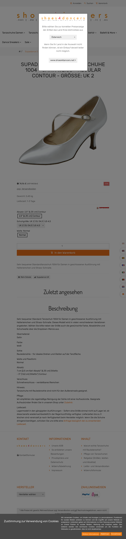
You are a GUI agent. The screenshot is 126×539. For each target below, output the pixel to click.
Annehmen (116, 534)
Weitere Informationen (90, 534)
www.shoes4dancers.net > (63, 60)
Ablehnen (105, 534)
